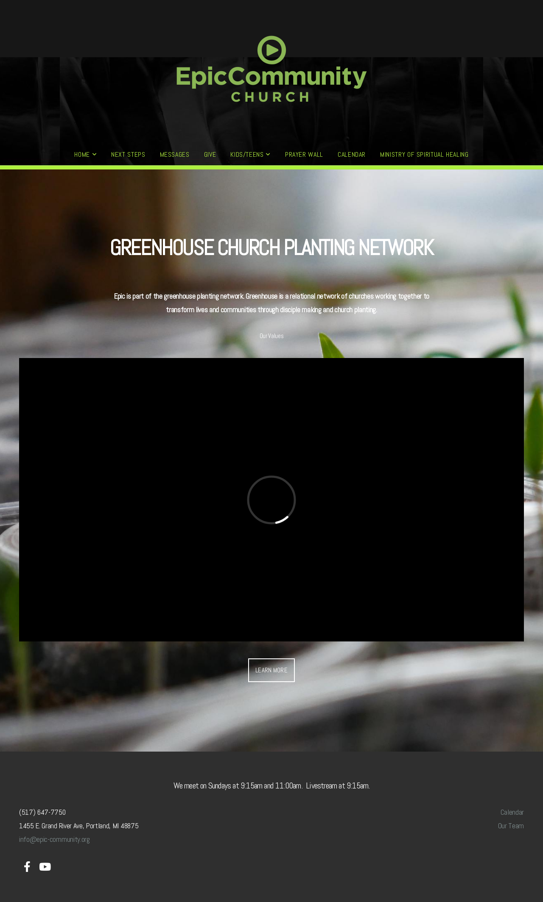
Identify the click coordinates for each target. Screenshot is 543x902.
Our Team (511, 825)
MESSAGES (175, 154)
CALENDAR (352, 154)
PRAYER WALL (304, 154)
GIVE (210, 154)
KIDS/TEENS (250, 154)
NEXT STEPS (128, 154)
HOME (85, 154)
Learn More (271, 670)
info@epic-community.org (54, 839)
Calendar (512, 812)
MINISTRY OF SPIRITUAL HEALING (424, 154)
